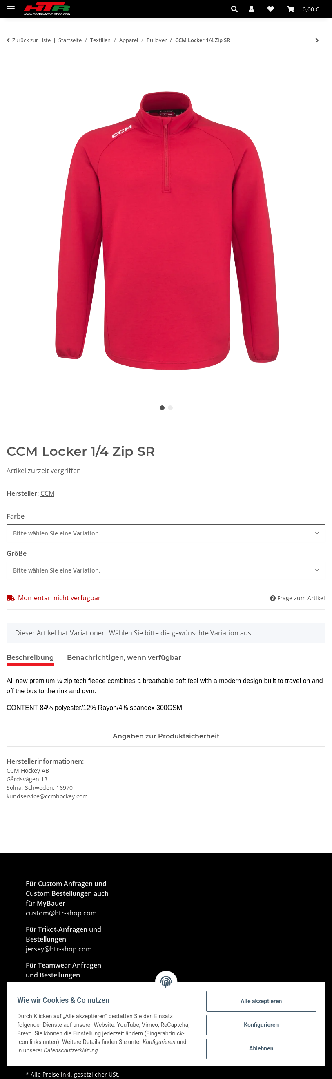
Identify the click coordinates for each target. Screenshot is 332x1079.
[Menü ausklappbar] (11, 5)
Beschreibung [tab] (30, 657)
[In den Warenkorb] (13, 67)
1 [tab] (162, 407)
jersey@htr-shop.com (59, 948)
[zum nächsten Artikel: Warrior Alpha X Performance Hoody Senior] (317, 40)
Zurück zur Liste (31, 40)
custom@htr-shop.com (61, 913)
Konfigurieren (258, 1025)
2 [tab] (170, 407)
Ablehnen (258, 1048)
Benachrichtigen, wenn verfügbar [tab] (124, 657)
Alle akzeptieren (258, 1001)
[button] (236, 9)
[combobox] (166, 533)
